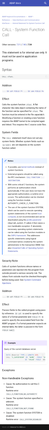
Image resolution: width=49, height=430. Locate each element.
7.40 (24, 44)
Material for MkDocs (17, 427)
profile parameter (34, 220)
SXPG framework (18, 235)
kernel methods (28, 167)
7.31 (18, 44)
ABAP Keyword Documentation (13, 17)
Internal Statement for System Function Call (29, 23)
